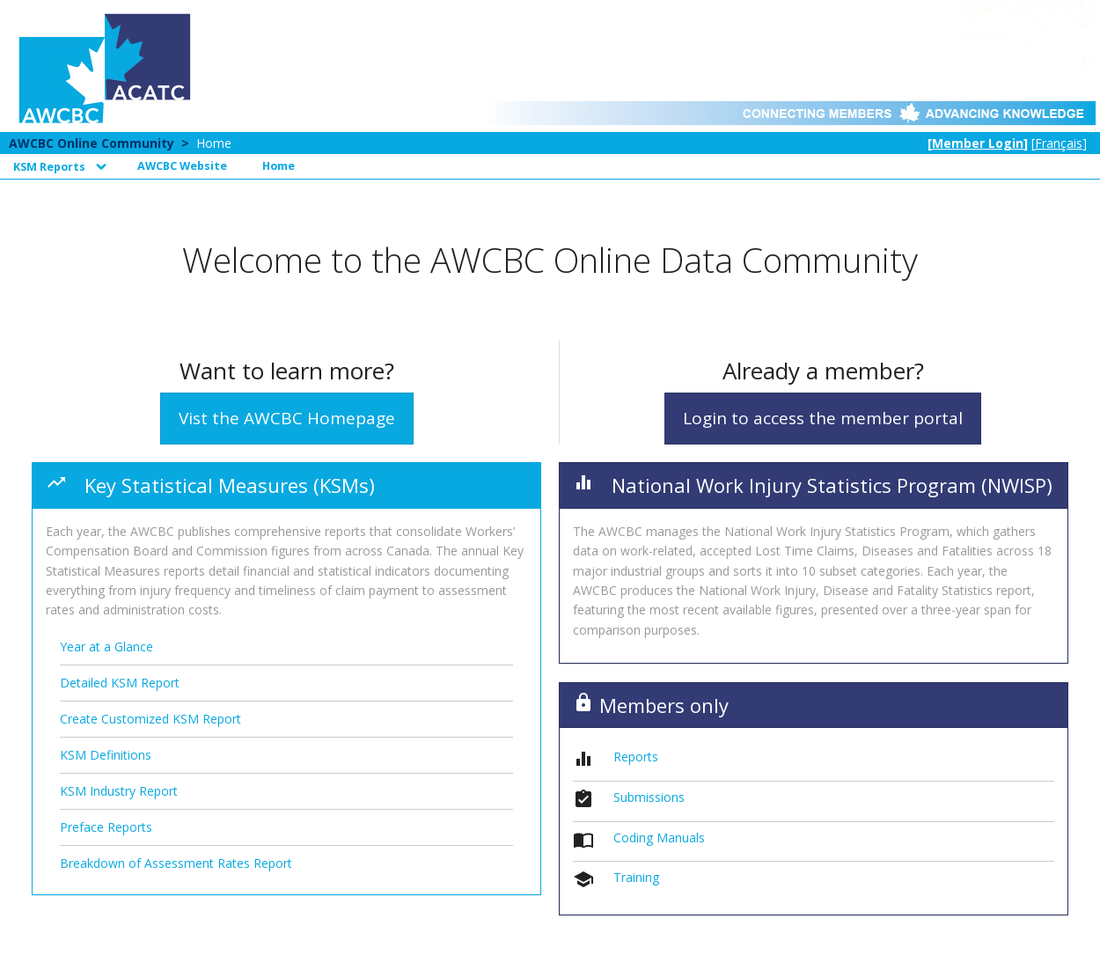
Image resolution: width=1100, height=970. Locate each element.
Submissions (649, 797)
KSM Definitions (105, 754)
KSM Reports (49, 166)
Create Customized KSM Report (150, 718)
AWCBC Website (182, 165)
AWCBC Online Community (91, 143)
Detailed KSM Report (120, 682)
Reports (635, 756)
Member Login (977, 143)
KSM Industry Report (119, 791)
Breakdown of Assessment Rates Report (176, 863)
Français (1058, 143)
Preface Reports (106, 827)
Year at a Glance (106, 646)
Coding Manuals (659, 837)
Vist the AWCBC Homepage (287, 418)
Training (636, 877)
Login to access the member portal (823, 418)
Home (213, 143)
